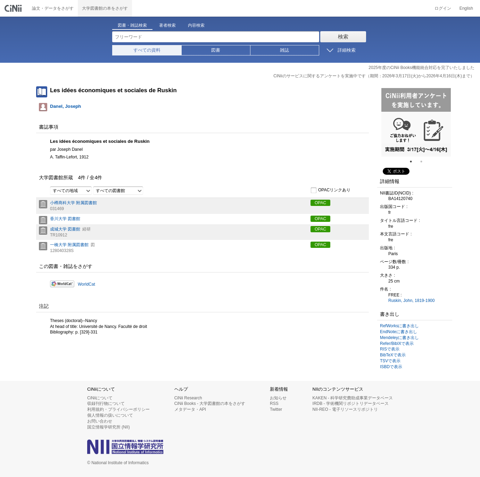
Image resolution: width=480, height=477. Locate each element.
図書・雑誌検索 (132, 25)
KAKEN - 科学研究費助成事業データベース (353, 398)
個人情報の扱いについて (110, 415)
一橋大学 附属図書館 (69, 244)
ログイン (443, 8)
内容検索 (196, 25)
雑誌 (284, 50)
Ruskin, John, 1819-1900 (411, 300)
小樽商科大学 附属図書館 (73, 202)
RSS (274, 403)
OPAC (320, 202)
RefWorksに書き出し (399, 325)
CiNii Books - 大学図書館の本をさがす (210, 403)
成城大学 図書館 (65, 229)
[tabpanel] (416, 122)
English (466, 8)
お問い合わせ (99, 421)
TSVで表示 (390, 360)
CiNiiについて (100, 398)
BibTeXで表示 (393, 355)
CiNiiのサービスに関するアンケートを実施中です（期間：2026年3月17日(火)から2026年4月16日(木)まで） (373, 75)
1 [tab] (413, 161)
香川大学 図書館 (65, 218)
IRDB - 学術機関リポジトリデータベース (351, 403)
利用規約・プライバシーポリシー (118, 409)
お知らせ (278, 398)
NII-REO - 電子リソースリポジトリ (345, 409)
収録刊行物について (106, 403)
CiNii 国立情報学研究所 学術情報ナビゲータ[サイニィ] (14, 8)
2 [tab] (424, 161)
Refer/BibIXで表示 (397, 343)
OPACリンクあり (330, 190)
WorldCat (86, 284)
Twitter (276, 409)
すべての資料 (146, 50)
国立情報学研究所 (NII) (108, 427)
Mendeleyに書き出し (399, 337)
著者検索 (167, 25)
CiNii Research (188, 398)
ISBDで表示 (391, 366)
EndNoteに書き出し (398, 331)
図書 (215, 50)
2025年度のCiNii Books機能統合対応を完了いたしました (421, 67)
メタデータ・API (190, 409)
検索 (343, 37)
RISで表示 (389, 349)
